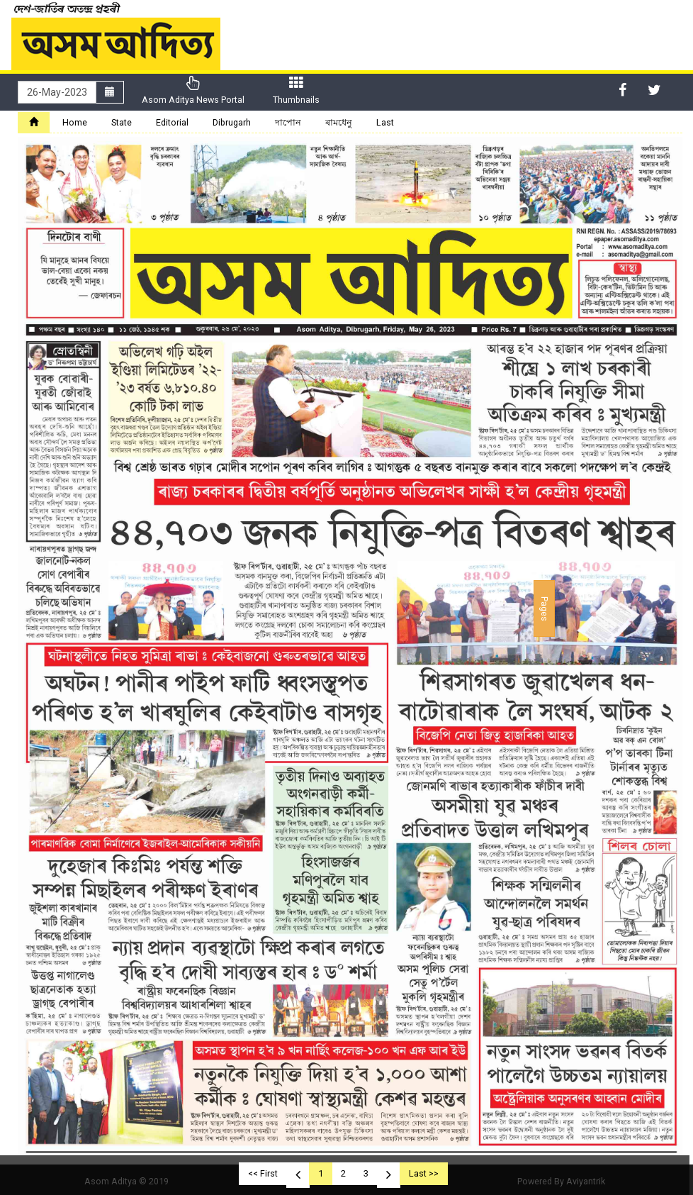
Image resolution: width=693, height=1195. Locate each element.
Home (74, 122)
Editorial (172, 122)
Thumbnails (296, 90)
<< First (263, 1173)
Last (385, 122)
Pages (544, 608)
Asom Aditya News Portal (193, 90)
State (121, 122)
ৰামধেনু (338, 122)
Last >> (424, 1173)
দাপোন (288, 122)
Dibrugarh (232, 122)
